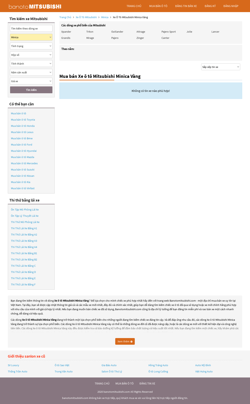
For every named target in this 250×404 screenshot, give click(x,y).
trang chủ (134, 6)
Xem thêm (125, 341)
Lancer (215, 31)
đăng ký (210, 6)
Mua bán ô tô (18, 113)
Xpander (66, 31)
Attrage (141, 31)
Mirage (90, 38)
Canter (165, 38)
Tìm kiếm (31, 90)
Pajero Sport (169, 31)
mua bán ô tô (158, 6)
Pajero (115, 38)
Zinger (140, 38)
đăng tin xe (147, 383)
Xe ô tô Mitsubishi (86, 17)
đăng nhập (230, 6)
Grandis (65, 38)
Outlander (117, 31)
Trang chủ (65, 17)
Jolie (189, 31)
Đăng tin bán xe (186, 6)
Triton (89, 31)
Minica (105, 17)
